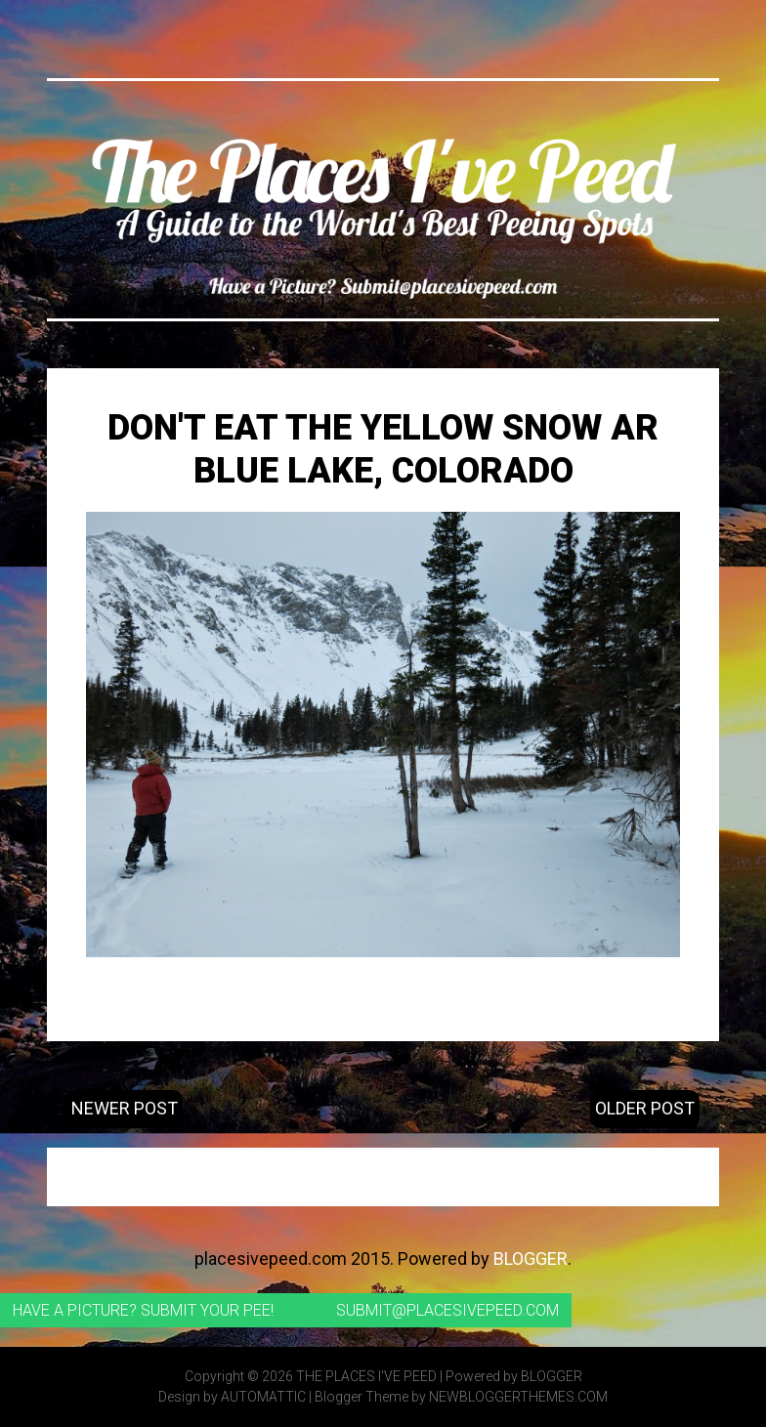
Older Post (645, 1108)
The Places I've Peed (366, 1376)
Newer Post (124, 1108)
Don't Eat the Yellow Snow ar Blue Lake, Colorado (383, 448)
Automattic (263, 1397)
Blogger (530, 1258)
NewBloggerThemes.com (518, 1397)
